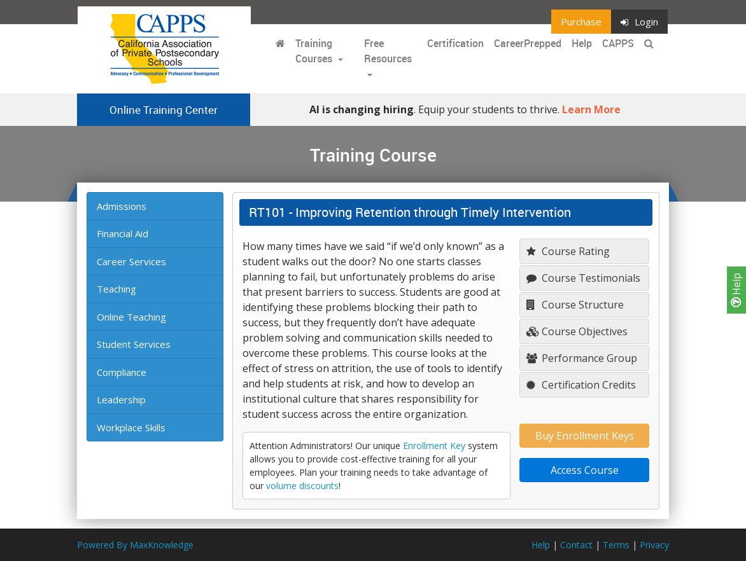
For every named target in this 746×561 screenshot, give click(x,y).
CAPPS (618, 43)
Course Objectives (577, 331)
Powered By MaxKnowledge (135, 545)
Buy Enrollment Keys (584, 436)
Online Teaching (131, 316)
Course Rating (568, 251)
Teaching (116, 288)
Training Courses (315, 51)
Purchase (581, 21)
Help (736, 290)
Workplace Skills (131, 427)
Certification (455, 43)
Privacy (654, 545)
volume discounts (302, 486)
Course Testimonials (583, 278)
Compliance (121, 372)
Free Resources (388, 51)
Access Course (585, 470)
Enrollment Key (434, 446)
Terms (616, 545)
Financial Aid (122, 233)
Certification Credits (581, 385)
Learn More (591, 109)
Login (639, 21)
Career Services (131, 261)
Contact (576, 545)
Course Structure (575, 305)
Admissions (121, 206)
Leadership (121, 399)
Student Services (134, 344)
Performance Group (581, 358)
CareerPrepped (527, 43)
